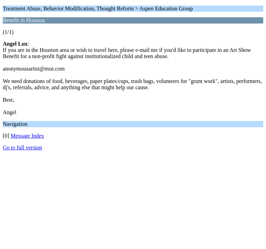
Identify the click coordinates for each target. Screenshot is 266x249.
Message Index (27, 136)
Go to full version (22, 147)
